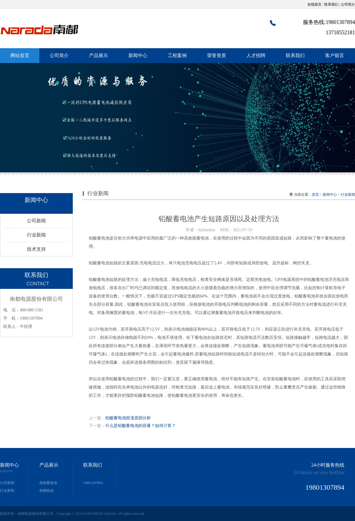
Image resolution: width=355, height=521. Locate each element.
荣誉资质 (216, 55)
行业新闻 (36, 234)
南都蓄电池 (48, 483)
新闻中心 (137, 55)
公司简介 (348, 4)
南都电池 (46, 490)
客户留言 (334, 55)
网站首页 (19, 55)
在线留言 (314, 4)
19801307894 (93, 483)
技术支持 (36, 249)
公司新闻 (36, 220)
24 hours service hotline (318, 472)
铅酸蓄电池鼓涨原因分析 (128, 418)
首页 (315, 194)
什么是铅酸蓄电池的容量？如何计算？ (140, 425)
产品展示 (98, 55)
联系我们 (331, 4)
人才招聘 (255, 55)
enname (6, 471)
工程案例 (177, 55)
